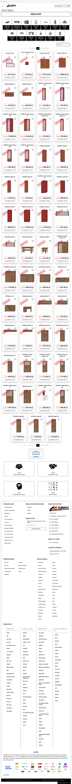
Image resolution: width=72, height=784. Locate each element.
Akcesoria (40, 562)
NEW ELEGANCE (42, 707)
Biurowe (6, 562)
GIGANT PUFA (26, 661)
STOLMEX (57, 675)
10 (35, 48)
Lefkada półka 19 (45, 296)
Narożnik (40, 592)
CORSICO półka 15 (9, 84)
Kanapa (54, 568)
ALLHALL (9, 642)
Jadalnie (21, 562)
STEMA (56, 663)
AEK (7, 636)
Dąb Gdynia (9, 689)
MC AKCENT (41, 642)
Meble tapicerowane (9, 568)
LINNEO (24, 722)
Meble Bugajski (42, 657)
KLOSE (24, 700)
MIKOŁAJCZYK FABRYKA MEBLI (44, 683)
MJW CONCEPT (42, 687)
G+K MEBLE (25, 651)
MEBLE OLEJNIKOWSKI (44, 667)
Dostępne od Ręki (8, 528)
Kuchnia (54, 577)
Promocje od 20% (8, 534)
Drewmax (9, 701)
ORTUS (40, 718)
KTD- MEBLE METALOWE (28, 712)
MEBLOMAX (41, 673)
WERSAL (57, 694)
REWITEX (57, 641)
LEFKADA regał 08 (36, 416)
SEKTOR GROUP (58, 647)
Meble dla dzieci (23, 565)
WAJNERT (57, 691)
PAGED (40, 721)
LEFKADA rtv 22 (62, 267)
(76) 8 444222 (54, 519)
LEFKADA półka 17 (9, 325)
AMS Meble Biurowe (11, 645)
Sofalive (56, 656)
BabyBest (9, 654)
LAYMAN (25, 715)
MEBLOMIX (41, 679)
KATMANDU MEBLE (27, 697)
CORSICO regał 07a (9, 176)
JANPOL (25, 690)
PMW (40, 742)
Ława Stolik (55, 580)
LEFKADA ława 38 (27, 237)
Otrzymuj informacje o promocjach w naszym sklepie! (36, 522)
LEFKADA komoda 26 (27, 267)
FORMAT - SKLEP (26, 642)
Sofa (53, 598)
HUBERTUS (25, 687)
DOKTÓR (8, 695)
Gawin (24, 657)
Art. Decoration (10, 651)
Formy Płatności (8, 519)
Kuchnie (6, 565)
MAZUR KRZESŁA (43, 639)
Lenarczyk (25, 719)
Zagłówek (54, 616)
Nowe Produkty (8, 525)
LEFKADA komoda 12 (10, 355)
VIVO (56, 688)
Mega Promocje (8, 540)
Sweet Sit (57, 678)
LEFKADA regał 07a (53, 416)
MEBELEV (41, 645)
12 (41, 48)
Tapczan (54, 607)
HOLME (24, 684)
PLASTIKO (41, 739)
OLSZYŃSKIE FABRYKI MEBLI (44, 715)
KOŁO (24, 709)
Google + (29, 513)
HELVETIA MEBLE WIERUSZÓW (27, 677)
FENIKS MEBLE (26, 639)
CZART (8, 686)
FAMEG (24, 636)
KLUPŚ (24, 703)
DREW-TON (9, 698)
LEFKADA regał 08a (18, 416)
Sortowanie (63, 42)
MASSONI (41, 636)
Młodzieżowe (22, 568)
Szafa (53, 604)
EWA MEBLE (9, 711)
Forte (24, 645)
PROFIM (40, 745)
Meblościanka (41, 589)
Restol (56, 638)
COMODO (9, 683)
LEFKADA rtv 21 (9, 296)
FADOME (25, 632)
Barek (53, 562)
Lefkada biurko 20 (27, 296)
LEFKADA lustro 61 (9, 237)
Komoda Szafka (42, 571)
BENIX (8, 657)
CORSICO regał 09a (44, 146)
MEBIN (40, 648)
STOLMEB (57, 672)
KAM (24, 693)
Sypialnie (6, 574)
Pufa (53, 595)
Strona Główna (8, 507)
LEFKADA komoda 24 (45, 267)
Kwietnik (40, 580)
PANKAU (41, 725)
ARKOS (8, 648)
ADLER (8, 632)
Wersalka (40, 613)
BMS (8, 670)
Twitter (29, 510)
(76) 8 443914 (54, 522)
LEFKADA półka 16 (27, 325)
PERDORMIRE (42, 728)
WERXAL (57, 697)
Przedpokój (41, 595)
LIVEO (24, 725)
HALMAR (25, 673)
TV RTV (54, 610)
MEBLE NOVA (42, 661)
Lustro (39, 586)
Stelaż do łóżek (42, 601)
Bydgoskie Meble (10, 673)
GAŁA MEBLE (26, 654)
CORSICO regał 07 (27, 176)
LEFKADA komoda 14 (45, 325)
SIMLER (56, 653)
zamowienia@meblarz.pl (56, 534)
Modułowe (55, 589)
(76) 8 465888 (54, 525)
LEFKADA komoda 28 (10, 267)
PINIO (40, 731)
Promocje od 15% (8, 531)
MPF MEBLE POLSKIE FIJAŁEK (43, 704)
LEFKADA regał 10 (27, 386)
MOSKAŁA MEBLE (43, 697)
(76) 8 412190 (54, 528)
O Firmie (6, 522)
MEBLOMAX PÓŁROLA (44, 676)
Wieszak (54, 613)
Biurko (39, 565)
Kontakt (6, 516)
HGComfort (25, 681)
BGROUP (8, 664)
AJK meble (9, 639)
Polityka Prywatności (9, 510)
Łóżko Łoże (55, 583)
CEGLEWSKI (9, 679)
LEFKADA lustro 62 (62, 207)
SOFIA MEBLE (58, 660)
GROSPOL (25, 667)
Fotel (53, 565)
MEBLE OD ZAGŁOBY (43, 664)
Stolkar (56, 666)
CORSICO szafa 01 (45, 207)
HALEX (24, 670)
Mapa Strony (7, 543)
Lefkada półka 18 (62, 296)
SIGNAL (56, 650)
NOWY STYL (41, 711)
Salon (20, 571)
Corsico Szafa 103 (45, 53)
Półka (53, 592)
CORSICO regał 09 (62, 146)
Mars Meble (41, 632)
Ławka (40, 583)
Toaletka (40, 610)
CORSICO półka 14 (27, 84)
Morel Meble (41, 693)
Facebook (29, 507)
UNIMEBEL (57, 681)
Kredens (54, 574)
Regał (39, 598)
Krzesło (40, 577)
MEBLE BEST (42, 654)
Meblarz (40, 651)
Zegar (39, 619)
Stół (53, 601)
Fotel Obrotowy (42, 568)
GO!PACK (25, 664)
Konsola (54, 571)
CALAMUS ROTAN (11, 676)
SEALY (56, 644)
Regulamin (7, 513)
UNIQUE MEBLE (58, 685)
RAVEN (56, 634)
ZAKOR (56, 700)
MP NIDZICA (41, 700)
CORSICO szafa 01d (27, 207)
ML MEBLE (41, 690)
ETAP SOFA (9, 708)
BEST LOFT (9, 661)
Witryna (40, 616)
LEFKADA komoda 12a (62, 325)
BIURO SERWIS (10, 667)
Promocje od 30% (8, 537)
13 (44, 48)
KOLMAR (25, 706)
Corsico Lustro (10, 53)
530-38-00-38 (54, 531)
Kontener (40, 574)
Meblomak (41, 670)
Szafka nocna (41, 607)
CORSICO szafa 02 (10, 207)
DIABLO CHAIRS (10, 692)
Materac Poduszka (57, 586)
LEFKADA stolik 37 (44, 237)
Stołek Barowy (41, 604)
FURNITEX (25, 648)
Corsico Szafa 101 (62, 53)
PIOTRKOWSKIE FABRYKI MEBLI (44, 735)
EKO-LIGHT (9, 705)
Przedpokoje (7, 571)
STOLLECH (57, 669)
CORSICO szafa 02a (62, 176)
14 (47, 48)
